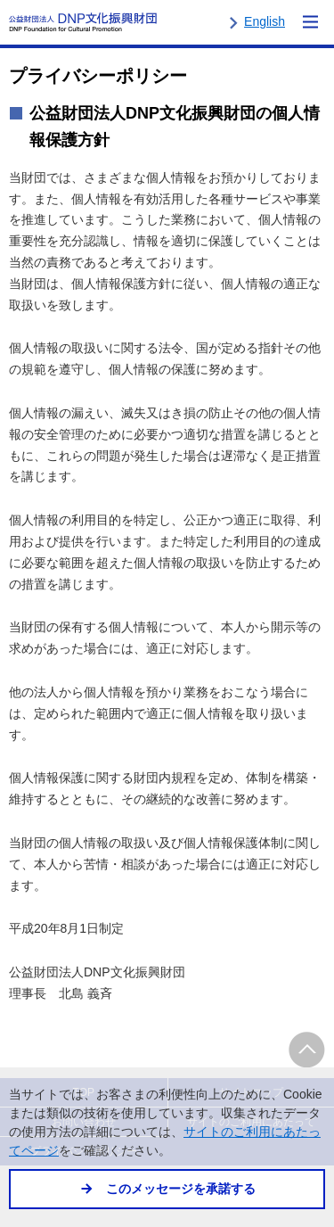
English (264, 21)
